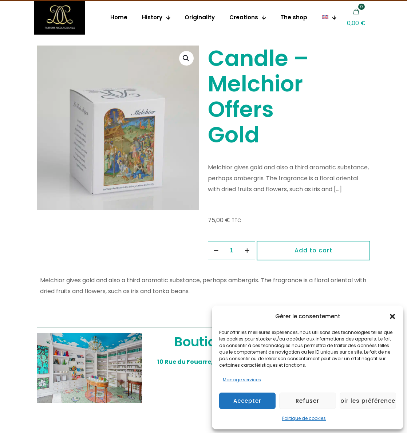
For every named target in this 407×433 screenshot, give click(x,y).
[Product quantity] (231, 250)
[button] (392, 316)
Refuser (307, 401)
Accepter (247, 401)
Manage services (242, 380)
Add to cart (313, 250)
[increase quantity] (247, 250)
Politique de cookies (304, 418)
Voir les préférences (368, 401)
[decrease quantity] (216, 250)
